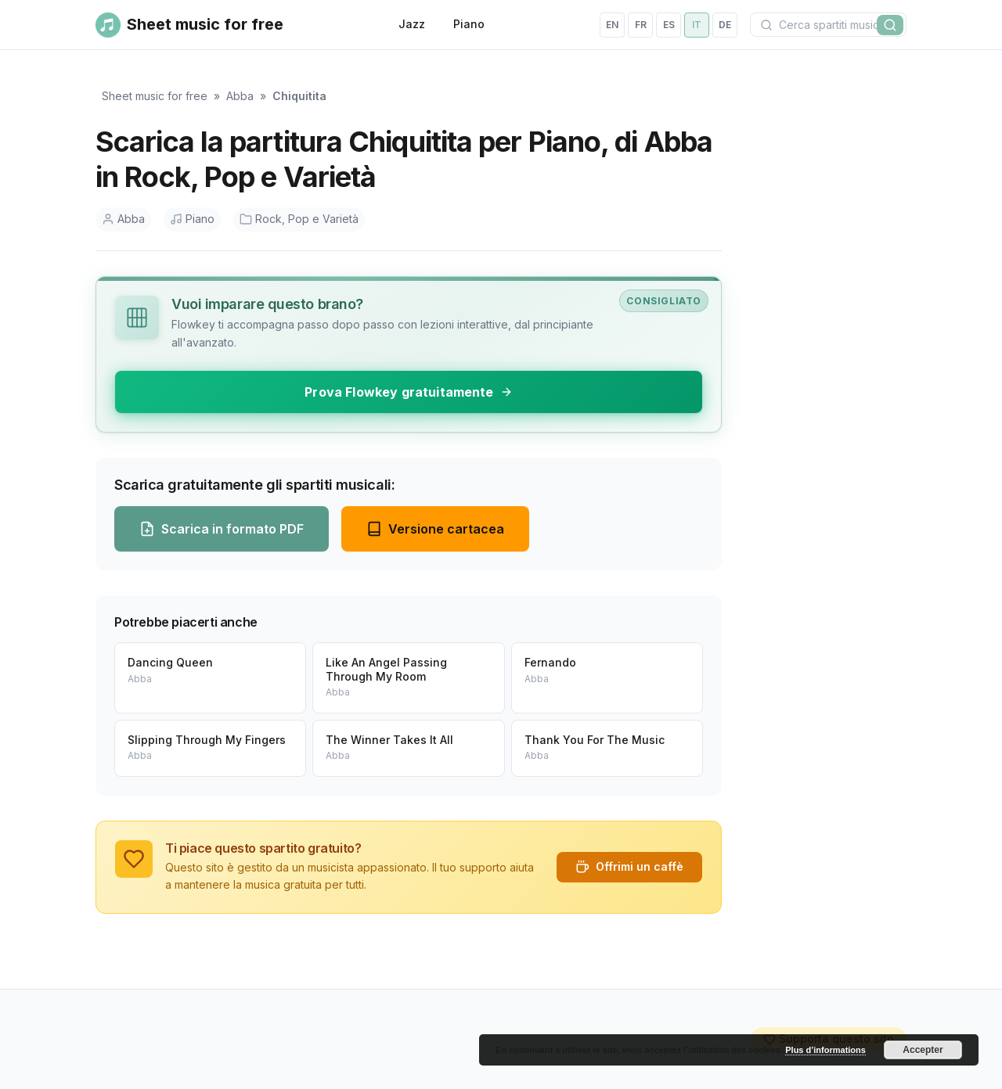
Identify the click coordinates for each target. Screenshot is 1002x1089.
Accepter (923, 1049)
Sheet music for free (154, 95)
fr (641, 25)
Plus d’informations (825, 1050)
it (696, 25)
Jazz (411, 24)
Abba (240, 95)
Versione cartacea (435, 529)
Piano (469, 24)
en (612, 25)
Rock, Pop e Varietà (299, 218)
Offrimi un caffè (629, 867)
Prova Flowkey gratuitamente (408, 392)
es (669, 25)
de (725, 25)
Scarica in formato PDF (221, 529)
